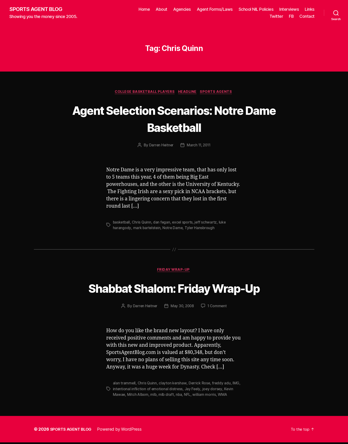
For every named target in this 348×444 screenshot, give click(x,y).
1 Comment (218, 307)
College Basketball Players (144, 92)
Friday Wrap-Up (174, 271)
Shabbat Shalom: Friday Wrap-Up (174, 289)
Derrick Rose (200, 385)
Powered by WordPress (122, 430)
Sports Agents (219, 92)
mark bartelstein (147, 229)
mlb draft (167, 396)
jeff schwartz (208, 223)
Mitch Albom (138, 396)
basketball (122, 223)
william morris (205, 396)
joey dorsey (213, 390)
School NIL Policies (256, 9)
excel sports (184, 223)
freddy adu (222, 385)
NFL (188, 396)
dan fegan (163, 223)
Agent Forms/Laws (215, 9)
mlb (154, 396)
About (161, 9)
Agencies (182, 9)
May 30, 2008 (182, 307)
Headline (188, 92)
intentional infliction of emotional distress (148, 390)
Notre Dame (173, 229)
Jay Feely (193, 390)
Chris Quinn (142, 223)
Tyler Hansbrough (201, 229)
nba (180, 396)
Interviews (289, 9)
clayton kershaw (173, 385)
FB (291, 16)
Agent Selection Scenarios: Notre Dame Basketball (174, 119)
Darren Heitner (160, 146)
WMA (224, 396)
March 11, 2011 (199, 146)
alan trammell (124, 385)
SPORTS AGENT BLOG (37, 9)
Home (144, 9)
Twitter (276, 16)
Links (310, 9)
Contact (307, 16)
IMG (237, 385)
